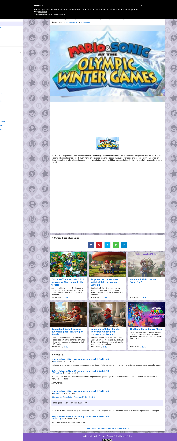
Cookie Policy (124, 433)
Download (6, 109)
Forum (6, 44)
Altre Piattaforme (9, 93)
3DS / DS (5, 65)
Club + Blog (8, 40)
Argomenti (7, 36)
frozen (55, 359)
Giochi (6, 32)
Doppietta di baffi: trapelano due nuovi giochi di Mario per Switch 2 (67, 328)
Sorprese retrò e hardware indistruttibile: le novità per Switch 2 (107, 281)
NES (3, 89)
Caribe (65, 296)
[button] (141, 5)
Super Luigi (56, 416)
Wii (3, 69)
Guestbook (6, 105)
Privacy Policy (112, 433)
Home (5, 19)
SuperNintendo (8, 81)
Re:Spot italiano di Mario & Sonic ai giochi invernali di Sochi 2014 (77, 357)
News (5, 24)
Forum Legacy (7, 117)
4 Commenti (84, 22)
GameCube (6, 73)
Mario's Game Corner (10, 121)
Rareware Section (9, 126)
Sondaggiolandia (8, 101)
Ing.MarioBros (57, 391)
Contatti (102, 433)
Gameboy (5, 85)
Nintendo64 (6, 77)
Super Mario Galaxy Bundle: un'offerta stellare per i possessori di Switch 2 (107, 330)
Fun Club (5, 113)
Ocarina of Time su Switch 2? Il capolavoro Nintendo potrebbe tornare (66, 281)
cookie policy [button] (42, 12)
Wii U (4, 61)
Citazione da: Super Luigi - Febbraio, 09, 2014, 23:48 (72, 394)
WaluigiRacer (57, 371)
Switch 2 (5, 52)
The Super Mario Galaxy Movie (145, 327)
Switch (4, 57)
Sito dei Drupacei (8, 130)
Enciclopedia (8, 28)
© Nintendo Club (91, 433)
